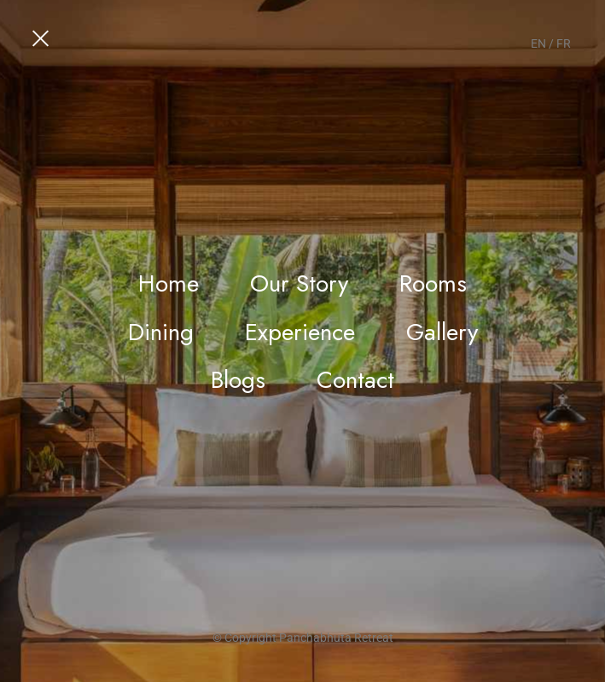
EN (538, 43)
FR (563, 43)
